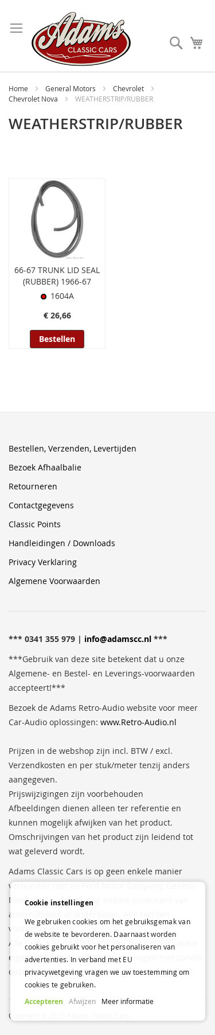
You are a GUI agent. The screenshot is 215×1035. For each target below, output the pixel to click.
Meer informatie (127, 1001)
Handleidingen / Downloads (62, 543)
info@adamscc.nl (117, 638)
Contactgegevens (41, 505)
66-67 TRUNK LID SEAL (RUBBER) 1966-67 (57, 275)
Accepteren (44, 1001)
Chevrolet (129, 88)
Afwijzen (82, 1001)
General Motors (71, 88)
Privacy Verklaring (43, 562)
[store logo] (81, 39)
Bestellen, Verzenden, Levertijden (72, 448)
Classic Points (35, 524)
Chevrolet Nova (34, 98)
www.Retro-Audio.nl (138, 722)
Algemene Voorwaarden (54, 580)
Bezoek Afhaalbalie (45, 467)
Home (19, 88)
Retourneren (33, 486)
